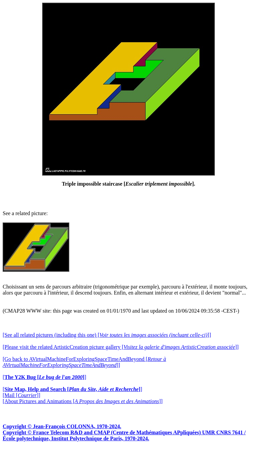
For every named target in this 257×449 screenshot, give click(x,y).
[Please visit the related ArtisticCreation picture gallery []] (121, 347)
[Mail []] (21, 395)
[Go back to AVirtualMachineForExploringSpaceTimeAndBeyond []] (84, 362)
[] (44, 377)
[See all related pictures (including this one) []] (107, 335)
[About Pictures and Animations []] (83, 401)
